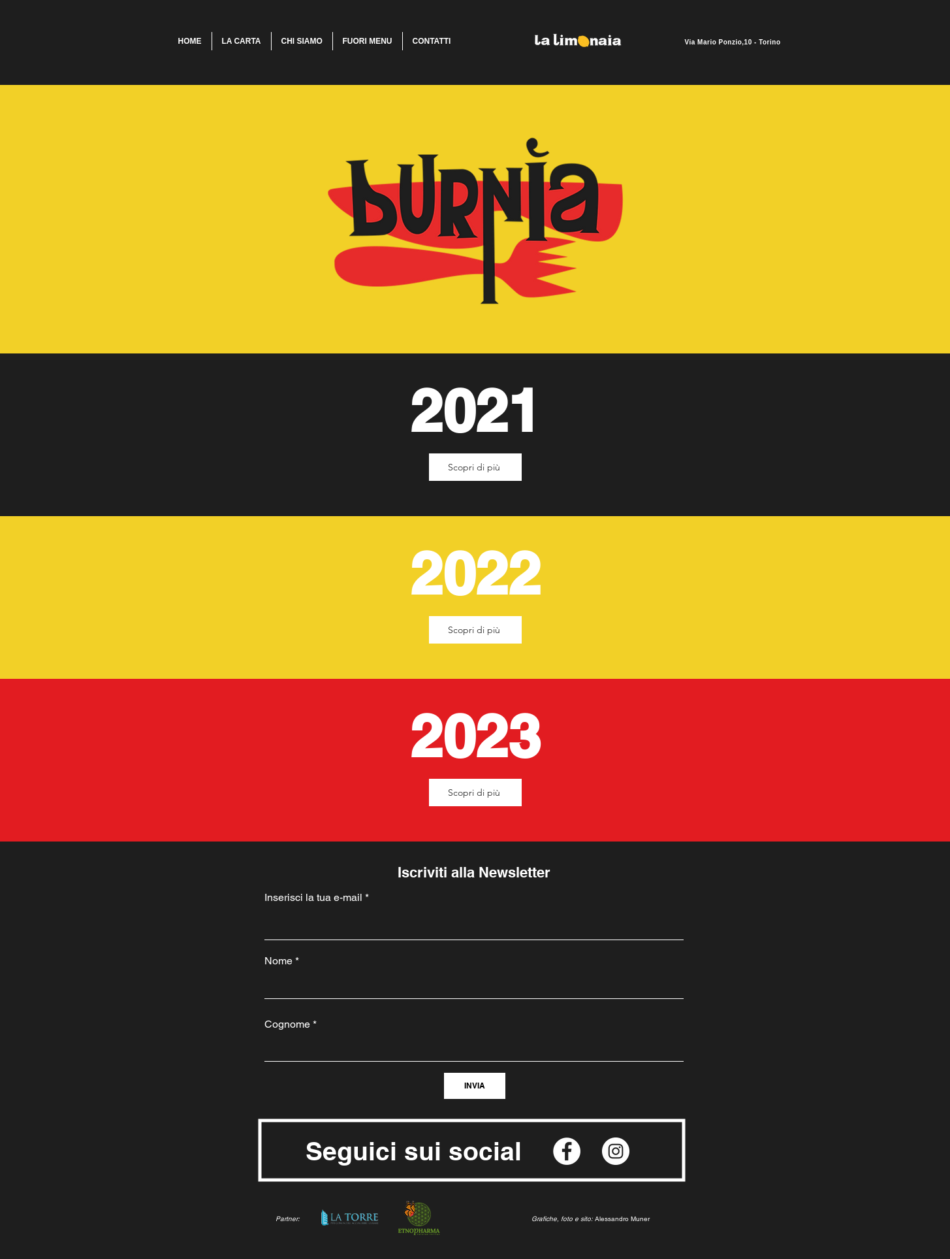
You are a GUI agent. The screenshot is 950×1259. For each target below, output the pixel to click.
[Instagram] (615, 1151)
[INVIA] (474, 1086)
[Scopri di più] (475, 467)
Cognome (287, 1024)
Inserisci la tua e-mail (313, 897)
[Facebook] (566, 1151)
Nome (278, 961)
